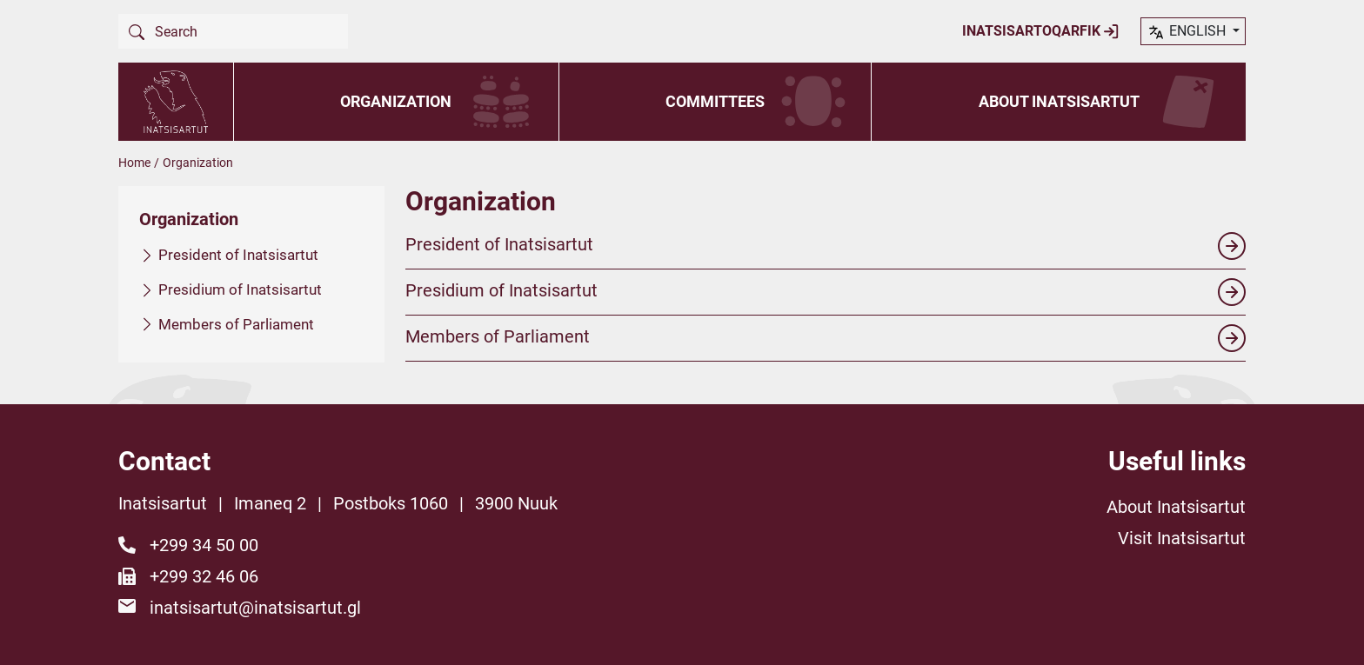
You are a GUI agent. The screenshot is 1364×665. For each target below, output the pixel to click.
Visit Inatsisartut (1182, 538)
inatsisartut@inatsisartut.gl (255, 607)
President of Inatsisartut (238, 254)
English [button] (1188, 32)
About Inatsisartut (1059, 101)
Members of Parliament (236, 323)
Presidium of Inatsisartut (240, 288)
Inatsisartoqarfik (1041, 31)
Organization (395, 101)
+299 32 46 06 (204, 576)
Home (134, 163)
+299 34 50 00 (204, 545)
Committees (715, 101)
